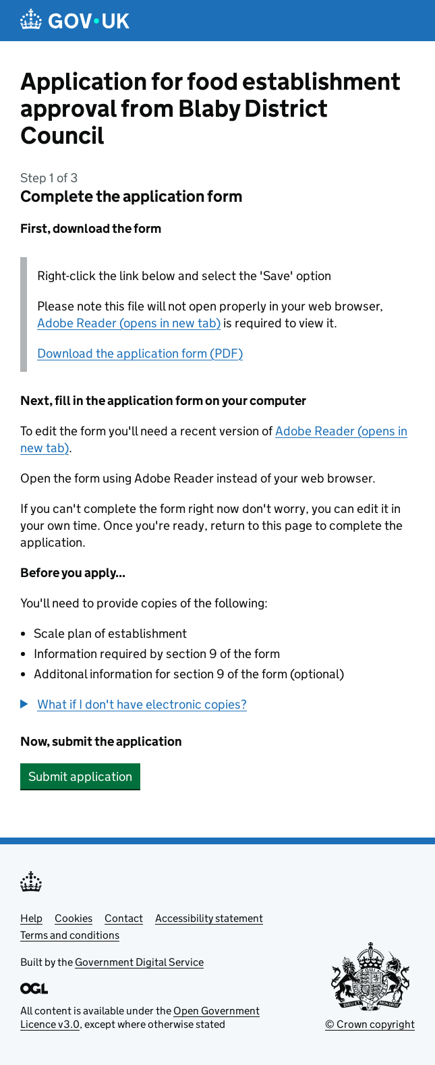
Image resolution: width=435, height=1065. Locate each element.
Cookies (73, 918)
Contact (124, 918)
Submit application (80, 776)
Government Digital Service (139, 962)
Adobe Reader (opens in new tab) (129, 323)
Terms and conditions (69, 935)
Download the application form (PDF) (140, 353)
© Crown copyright (370, 1024)
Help (31, 918)
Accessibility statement (209, 918)
